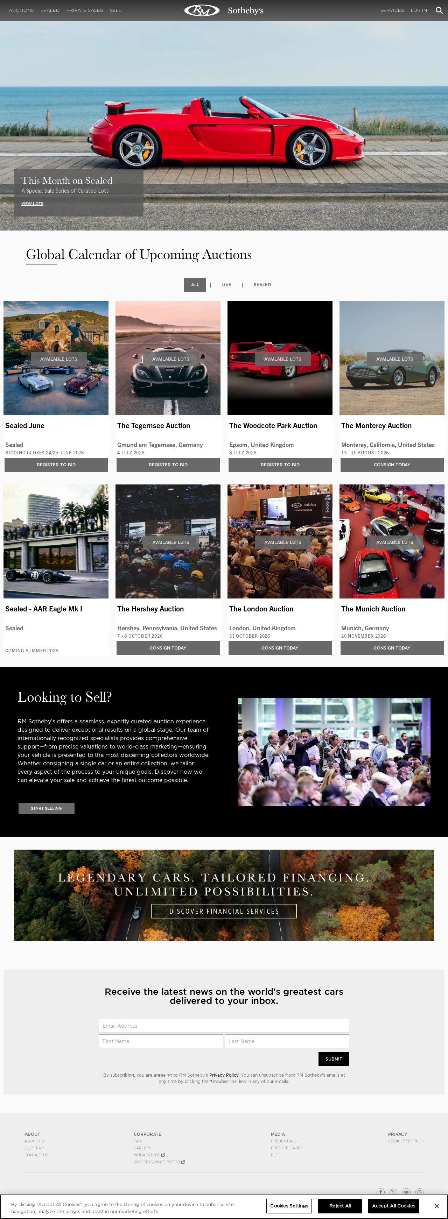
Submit (334, 1059)
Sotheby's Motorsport (159, 1163)
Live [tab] (226, 284)
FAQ (138, 1142)
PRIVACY (397, 1135)
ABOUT (32, 1135)
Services (392, 10)
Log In (419, 10)
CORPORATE (147, 1135)
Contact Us (36, 1156)
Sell (115, 10)
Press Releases (286, 1149)
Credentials (283, 1142)
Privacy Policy (223, 1075)
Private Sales (84, 10)
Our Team (34, 1149)
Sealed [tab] (262, 284)
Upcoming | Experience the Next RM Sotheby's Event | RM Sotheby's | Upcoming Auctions (224, 10)
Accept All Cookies (393, 1206)
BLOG (276, 1156)
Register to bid (56, 464)
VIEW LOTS (32, 203)
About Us (34, 1142)
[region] (224, 1206)
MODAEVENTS (149, 1156)
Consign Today (392, 464)
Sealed (50, 10)
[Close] (436, 1206)
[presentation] (5, 105)
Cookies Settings (406, 1142)
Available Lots (58, 359)
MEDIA (278, 1135)
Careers (142, 1149)
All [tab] (195, 284)
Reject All (340, 1206)
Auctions (21, 10)
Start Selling (46, 808)
